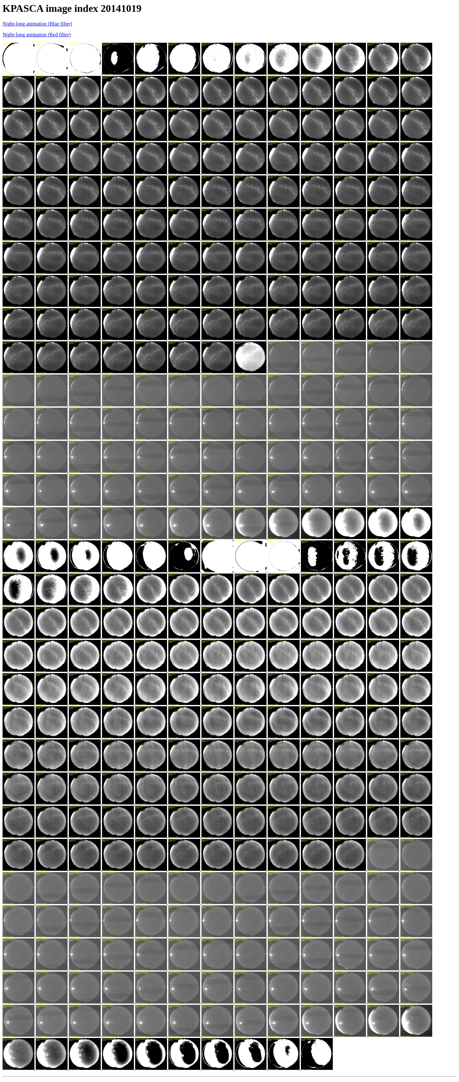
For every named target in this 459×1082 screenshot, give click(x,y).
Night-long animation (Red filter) (37, 34)
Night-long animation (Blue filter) (37, 23)
